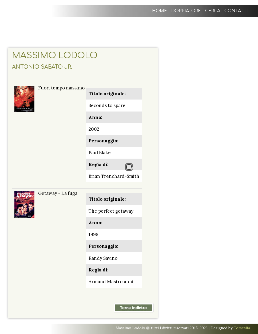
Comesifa (241, 327)
